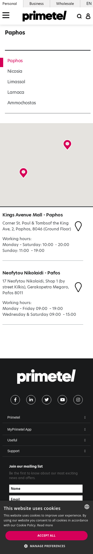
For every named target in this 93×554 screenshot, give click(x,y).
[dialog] (46, 527)
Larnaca (15, 92)
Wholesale (65, 3)
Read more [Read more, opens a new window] (45, 525)
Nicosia (14, 71)
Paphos (15, 61)
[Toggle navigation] (7, 16)
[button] (23, 173)
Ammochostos (21, 103)
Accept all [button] (47, 535)
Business (36, 3)
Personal (9, 3)
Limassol (16, 82)
